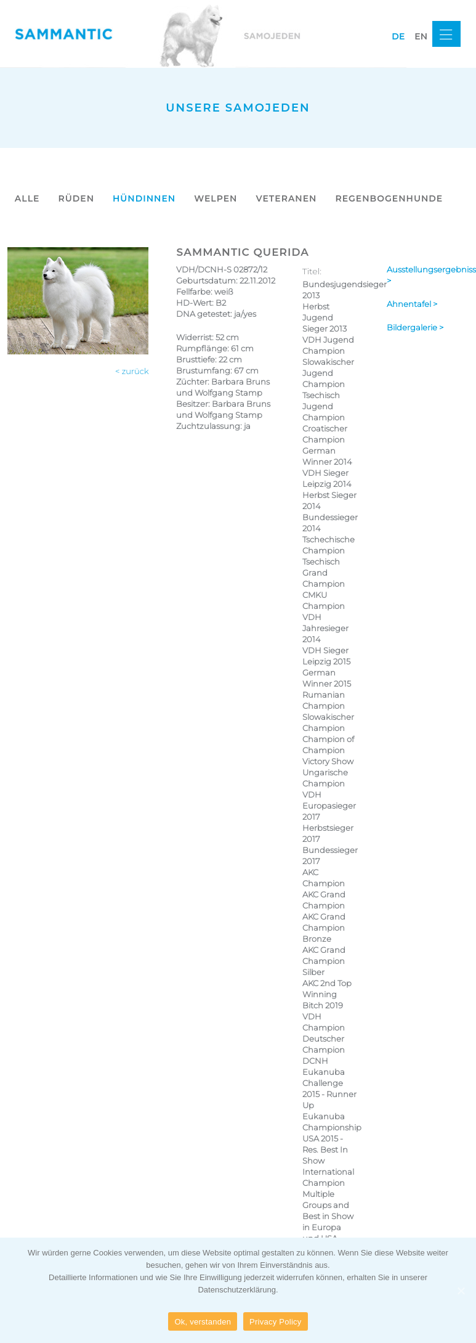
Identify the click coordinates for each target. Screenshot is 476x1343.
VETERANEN (286, 198)
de (398, 36)
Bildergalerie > (415, 327)
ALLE (27, 198)
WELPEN (215, 198)
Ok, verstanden (202, 1321)
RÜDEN (76, 198)
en (420, 36)
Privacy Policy (275, 1321)
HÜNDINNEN (144, 198)
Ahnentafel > (412, 304)
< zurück (131, 371)
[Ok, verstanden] (460, 1290)
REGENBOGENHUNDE (389, 198)
